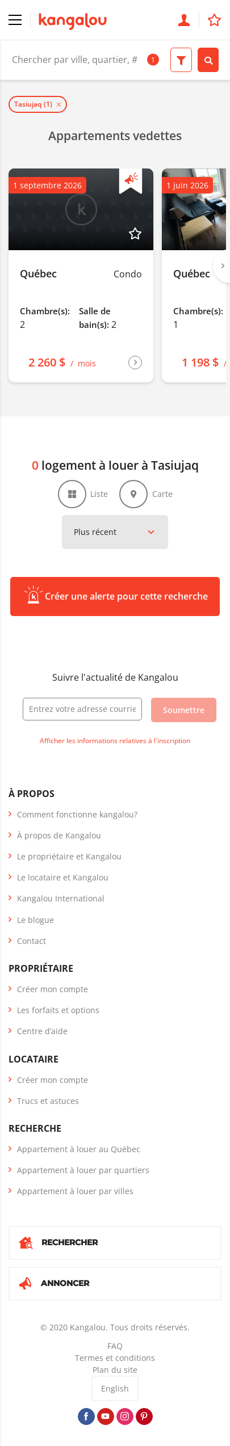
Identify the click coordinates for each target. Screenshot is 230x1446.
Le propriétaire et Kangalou (69, 856)
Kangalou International (60, 898)
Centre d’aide (42, 1031)
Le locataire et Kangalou (62, 877)
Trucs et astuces (48, 1100)
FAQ (115, 1345)
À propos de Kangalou (59, 835)
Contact (31, 940)
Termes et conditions (115, 1357)
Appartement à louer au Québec (78, 1149)
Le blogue (35, 919)
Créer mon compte (52, 989)
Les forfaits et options (58, 1010)
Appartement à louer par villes (75, 1191)
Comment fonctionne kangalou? (77, 814)
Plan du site (115, 1369)
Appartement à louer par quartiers (83, 1170)
